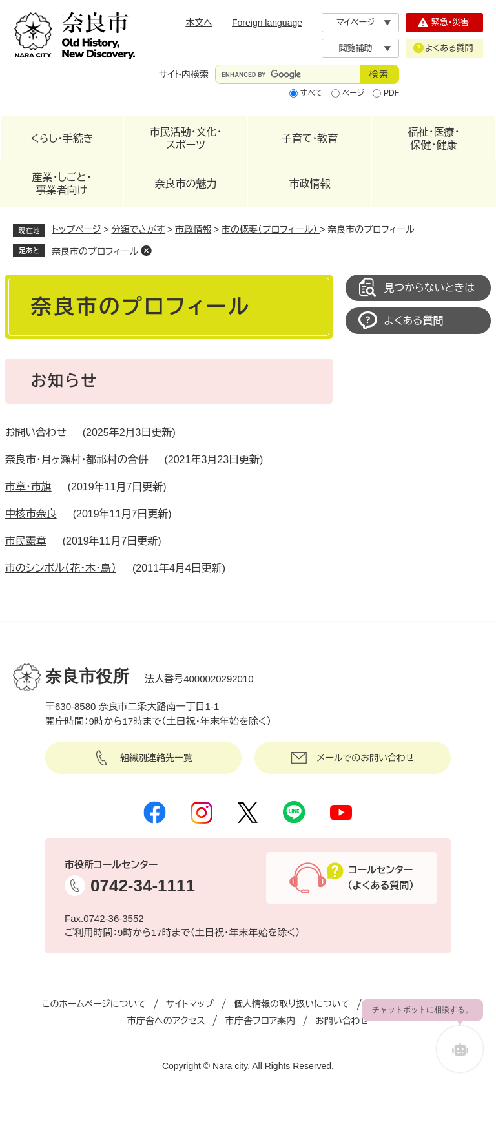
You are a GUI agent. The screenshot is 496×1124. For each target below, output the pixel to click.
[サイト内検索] (288, 74)
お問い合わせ (36, 432)
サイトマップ (190, 1004)
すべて (311, 93)
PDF (391, 93)
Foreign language (267, 22)
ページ (353, 93)
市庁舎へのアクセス (166, 1020)
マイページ (355, 22)
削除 (146, 250)
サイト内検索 (184, 74)
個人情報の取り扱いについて (291, 1004)
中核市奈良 (31, 513)
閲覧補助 (356, 48)
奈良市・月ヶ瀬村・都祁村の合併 (77, 459)
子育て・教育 (310, 138)
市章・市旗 (28, 486)
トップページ (76, 229)
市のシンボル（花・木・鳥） (60, 568)
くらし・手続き (62, 138)
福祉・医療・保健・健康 (434, 139)
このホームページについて (94, 1004)
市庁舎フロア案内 (260, 1020)
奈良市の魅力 (186, 183)
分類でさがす (138, 229)
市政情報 (310, 183)
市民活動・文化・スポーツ (186, 139)
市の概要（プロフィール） (271, 229)
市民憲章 (25, 541)
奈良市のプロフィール (95, 251)
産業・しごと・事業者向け (61, 184)
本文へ (198, 22)
